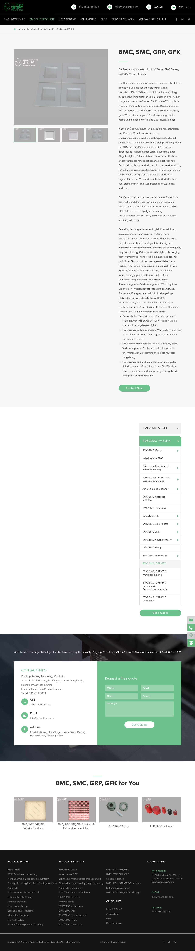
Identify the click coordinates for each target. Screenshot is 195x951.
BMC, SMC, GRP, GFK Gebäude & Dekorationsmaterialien (155, 586)
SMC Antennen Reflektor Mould (24, 893)
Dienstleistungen (123, 17)
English (183, 7)
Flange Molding (16, 920)
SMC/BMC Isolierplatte (161, 524)
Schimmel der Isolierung (20, 897)
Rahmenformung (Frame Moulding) (25, 925)
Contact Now (134, 388)
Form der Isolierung (18, 906)
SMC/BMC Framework (161, 556)
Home (20, 29)
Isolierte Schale (161, 516)
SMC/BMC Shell (161, 532)
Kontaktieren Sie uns (152, 17)
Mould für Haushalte (18, 915)
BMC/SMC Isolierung (154, 508)
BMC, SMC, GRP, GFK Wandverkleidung (154, 573)
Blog (104, 17)
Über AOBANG (67, 17)
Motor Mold (14, 870)
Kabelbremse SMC (152, 458)
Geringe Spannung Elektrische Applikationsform (32, 883)
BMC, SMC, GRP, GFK (62, 29)
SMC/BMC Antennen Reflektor (154, 499)
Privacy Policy (118, 942)
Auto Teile (13, 888)
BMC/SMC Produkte (42, 17)
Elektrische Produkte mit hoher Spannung (161, 468)
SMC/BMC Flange (152, 548)
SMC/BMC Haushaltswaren (161, 540)
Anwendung (88, 17)
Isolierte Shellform (17, 902)
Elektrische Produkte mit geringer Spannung (161, 479)
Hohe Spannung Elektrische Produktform (28, 879)
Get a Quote (160, 613)
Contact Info (34, 670)
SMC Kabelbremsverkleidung (22, 874)
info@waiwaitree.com (126, 7)
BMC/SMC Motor (161, 450)
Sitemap (104, 942)
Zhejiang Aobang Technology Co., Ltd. (40, 942)
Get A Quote (139, 724)
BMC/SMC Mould (14, 17)
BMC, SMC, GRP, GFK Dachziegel (154, 599)
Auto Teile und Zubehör (161, 489)
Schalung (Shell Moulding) (21, 911)
